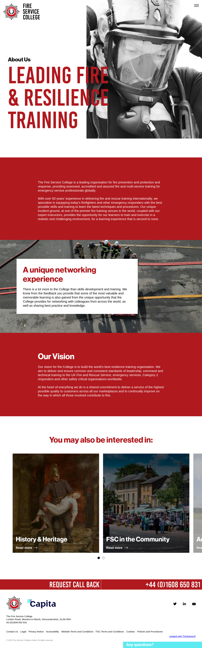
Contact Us (12, 631)
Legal (23, 631)
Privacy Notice (36, 631)
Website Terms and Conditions (77, 631)
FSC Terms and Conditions (110, 631)
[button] (98, 558)
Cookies (130, 631)
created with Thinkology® (182, 636)
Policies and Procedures (150, 631)
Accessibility (52, 631)
